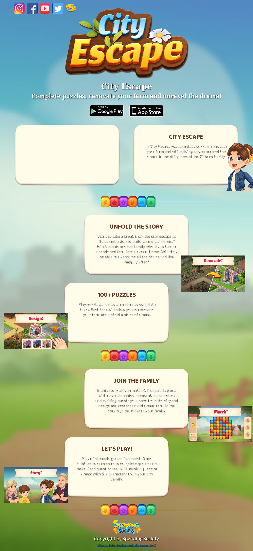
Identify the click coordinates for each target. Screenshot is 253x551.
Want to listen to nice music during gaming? (126, 545)
